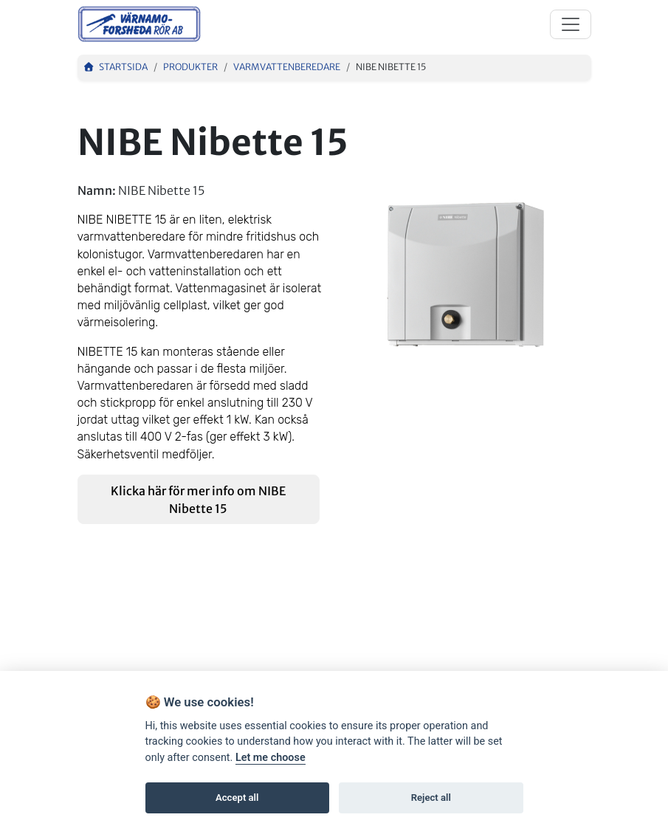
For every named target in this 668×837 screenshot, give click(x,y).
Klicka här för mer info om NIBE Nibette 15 (198, 499)
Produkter (190, 66)
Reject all (431, 797)
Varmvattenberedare (286, 66)
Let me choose (270, 757)
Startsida (115, 66)
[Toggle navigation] (570, 24)
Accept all (237, 797)
